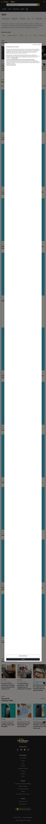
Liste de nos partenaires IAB (11, 64)
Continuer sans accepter (36, 44)
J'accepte (23, 659)
